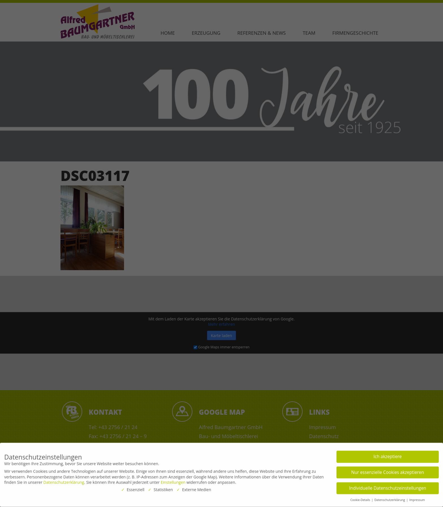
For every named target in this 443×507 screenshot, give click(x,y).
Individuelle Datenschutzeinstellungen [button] (387, 486)
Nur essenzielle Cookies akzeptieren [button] (387, 471)
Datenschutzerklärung (64, 480)
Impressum (417, 498)
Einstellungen (173, 480)
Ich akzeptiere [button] (387, 455)
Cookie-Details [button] (360, 498)
